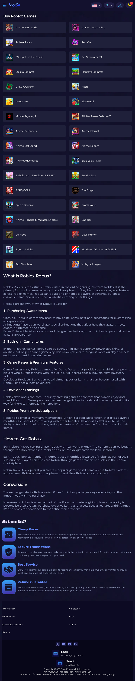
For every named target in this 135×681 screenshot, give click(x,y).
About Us (6, 632)
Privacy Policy (8, 609)
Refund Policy (8, 616)
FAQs (71, 616)
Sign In (72, 624)
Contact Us (74, 609)
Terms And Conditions (12, 624)
